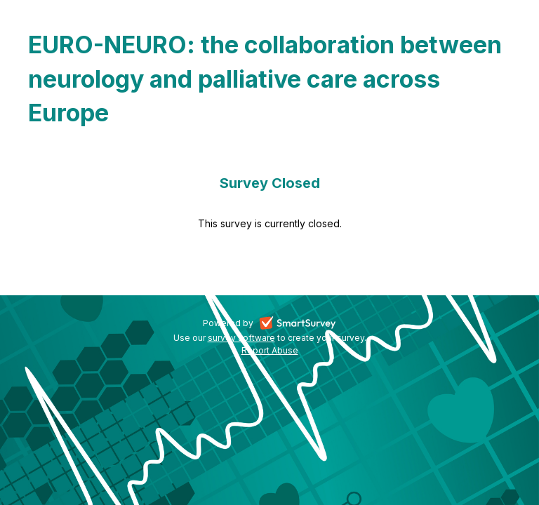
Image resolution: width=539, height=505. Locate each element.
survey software (241, 337)
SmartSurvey (314, 324)
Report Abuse (269, 350)
